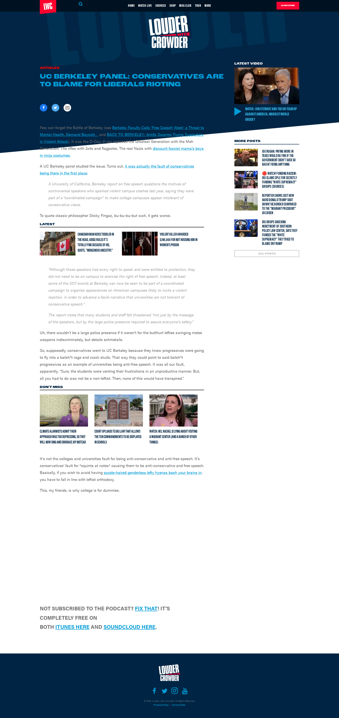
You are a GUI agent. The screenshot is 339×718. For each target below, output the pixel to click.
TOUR (204, 5)
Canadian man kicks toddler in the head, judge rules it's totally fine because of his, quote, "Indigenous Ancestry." (96, 242)
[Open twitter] (164, 691)
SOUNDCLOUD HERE (130, 626)
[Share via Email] (67, 108)
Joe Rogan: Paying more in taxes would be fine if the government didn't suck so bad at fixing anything (279, 158)
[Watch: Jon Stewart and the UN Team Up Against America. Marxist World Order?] (266, 86)
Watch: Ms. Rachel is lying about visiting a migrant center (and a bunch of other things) (173, 436)
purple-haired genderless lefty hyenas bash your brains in (152, 472)
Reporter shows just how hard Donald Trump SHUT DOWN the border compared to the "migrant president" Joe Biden (279, 204)
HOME (122, 5)
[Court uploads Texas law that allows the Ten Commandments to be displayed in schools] (118, 411)
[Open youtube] (185, 691)
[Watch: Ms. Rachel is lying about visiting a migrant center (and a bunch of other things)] (173, 411)
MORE (217, 5)
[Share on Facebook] (43, 108)
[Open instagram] (174, 691)
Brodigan (46, 94)
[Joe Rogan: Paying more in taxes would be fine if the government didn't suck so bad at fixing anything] (246, 158)
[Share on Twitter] (55, 108)
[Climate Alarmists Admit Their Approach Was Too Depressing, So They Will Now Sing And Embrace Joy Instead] (64, 411)
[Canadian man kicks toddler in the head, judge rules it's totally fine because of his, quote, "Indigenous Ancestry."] (57, 244)
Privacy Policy (161, 704)
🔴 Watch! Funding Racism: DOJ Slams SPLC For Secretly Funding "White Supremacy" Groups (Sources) (279, 180)
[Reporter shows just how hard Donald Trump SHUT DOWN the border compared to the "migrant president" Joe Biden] (246, 202)
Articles (49, 68)
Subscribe (288, 5)
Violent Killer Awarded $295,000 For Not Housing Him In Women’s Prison (178, 239)
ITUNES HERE (72, 626)
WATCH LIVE (139, 5)
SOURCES (158, 5)
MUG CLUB (189, 5)
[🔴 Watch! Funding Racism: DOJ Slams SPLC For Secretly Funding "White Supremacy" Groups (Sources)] (246, 180)
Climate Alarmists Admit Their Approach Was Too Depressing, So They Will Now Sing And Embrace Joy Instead (63, 436)
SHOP (173, 5)
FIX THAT (146, 608)
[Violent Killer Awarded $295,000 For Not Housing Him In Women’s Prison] (140, 244)
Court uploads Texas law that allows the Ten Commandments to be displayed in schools (117, 436)
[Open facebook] (154, 691)
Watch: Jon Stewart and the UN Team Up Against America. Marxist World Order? (272, 114)
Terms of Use (178, 704)
